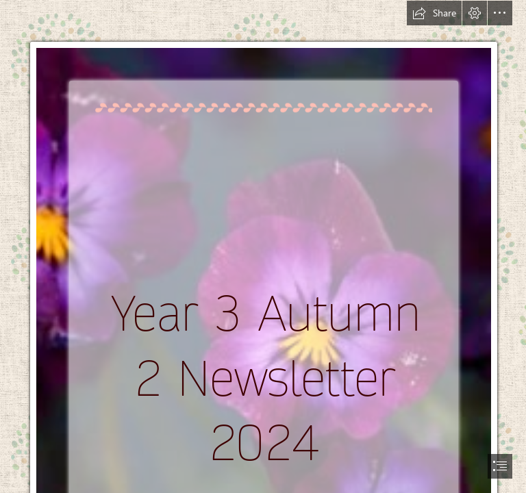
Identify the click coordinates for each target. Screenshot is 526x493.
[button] (434, 13)
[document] (263, 246)
